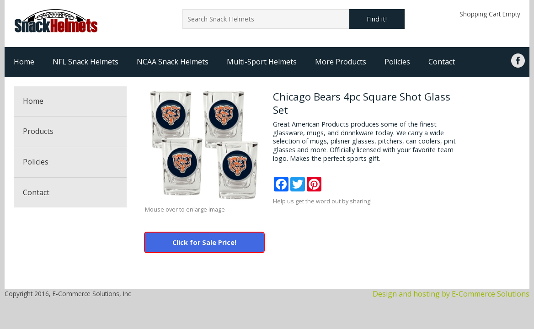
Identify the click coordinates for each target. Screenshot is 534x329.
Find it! (377, 19)
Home (24, 62)
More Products (340, 62)
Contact (441, 62)
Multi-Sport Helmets (262, 62)
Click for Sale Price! (204, 242)
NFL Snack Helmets (85, 62)
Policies (397, 62)
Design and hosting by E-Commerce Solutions (451, 294)
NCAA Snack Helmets (172, 62)
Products (38, 131)
